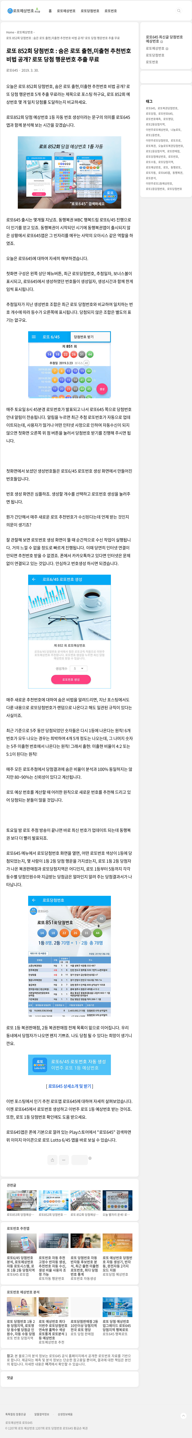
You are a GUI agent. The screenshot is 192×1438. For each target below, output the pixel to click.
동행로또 (176, 167)
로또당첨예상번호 (156, 156)
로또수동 (151, 162)
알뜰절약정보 (41, 1414)
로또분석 (151, 178)
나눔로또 (176, 130)
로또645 (150, 108)
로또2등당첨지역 (155, 124)
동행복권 (177, 173)
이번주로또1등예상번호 (159, 183)
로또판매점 (173, 151)
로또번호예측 (153, 119)
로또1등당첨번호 (155, 189)
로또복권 (151, 146)
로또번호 (110, 10)
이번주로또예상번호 (157, 130)
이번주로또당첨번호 (157, 140)
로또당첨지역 (165, 162)
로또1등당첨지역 (155, 151)
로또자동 (151, 173)
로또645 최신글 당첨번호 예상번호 (164, 39)
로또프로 (176, 140)
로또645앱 (164, 173)
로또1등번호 (153, 135)
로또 (165, 167)
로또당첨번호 (90, 10)
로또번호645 (165, 113)
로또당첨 (151, 113)
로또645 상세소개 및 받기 (69, 1086)
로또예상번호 (66, 10)
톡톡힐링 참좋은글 (15, 1414)
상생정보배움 (65, 1414)
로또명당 (168, 119)
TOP (183, 1416)
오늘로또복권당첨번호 (170, 146)
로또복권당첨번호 (168, 108)
